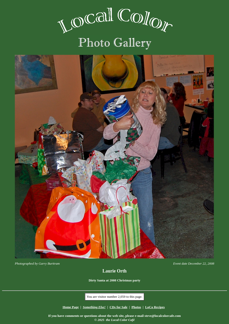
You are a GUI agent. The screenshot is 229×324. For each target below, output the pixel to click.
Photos (136, 307)
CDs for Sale (118, 307)
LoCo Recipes (155, 307)
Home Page (71, 307)
